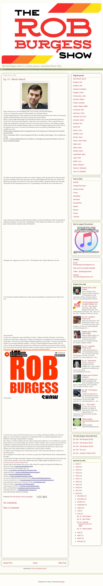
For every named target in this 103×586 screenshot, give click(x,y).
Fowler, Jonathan (79, 103)
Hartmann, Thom (78, 113)
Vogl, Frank (77, 158)
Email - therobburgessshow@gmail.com (84, 264)
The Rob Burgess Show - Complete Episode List (90, 303)
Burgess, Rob (77, 86)
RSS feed (76, 199)
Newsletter (76, 196)
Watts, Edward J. (78, 165)
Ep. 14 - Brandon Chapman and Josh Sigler (84, 524)
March (79, 538)
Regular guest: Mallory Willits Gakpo (89, 332)
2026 (77, 464)
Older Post (62, 563)
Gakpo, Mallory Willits (80, 106)
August (79, 508)
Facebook (6, 462)
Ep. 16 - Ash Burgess (84, 516)
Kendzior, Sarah (78, 120)
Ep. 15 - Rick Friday (83, 519)
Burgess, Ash (77, 82)
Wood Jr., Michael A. (80, 168)
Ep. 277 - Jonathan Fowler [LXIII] (88, 347)
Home (35, 563)
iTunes (26, 462)
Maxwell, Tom (77, 123)
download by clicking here (75, 69)
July (78, 511)
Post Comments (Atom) (39, 568)
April (79, 535)
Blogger (62, 582)
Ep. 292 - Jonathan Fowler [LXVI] (84, 453)
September (81, 505)
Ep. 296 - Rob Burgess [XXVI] (83, 439)
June (79, 514)
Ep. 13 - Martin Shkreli (84, 529)
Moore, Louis (77, 130)
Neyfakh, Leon (78, 134)
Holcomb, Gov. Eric (79, 116)
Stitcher (75, 210)
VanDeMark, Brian (79, 154)
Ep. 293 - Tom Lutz (79, 450)
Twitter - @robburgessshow (82, 271)
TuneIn (75, 213)
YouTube (76, 217)
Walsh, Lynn (77, 161)
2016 (77, 493)
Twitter (12, 462)
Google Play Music (79, 186)
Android (75, 182)
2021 (77, 479)
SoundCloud (17, 462)
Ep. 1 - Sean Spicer (88, 404)
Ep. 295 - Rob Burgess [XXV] (83, 443)
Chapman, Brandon (79, 89)
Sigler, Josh (77, 144)
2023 (77, 473)
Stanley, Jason (78, 151)
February (80, 541)
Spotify (75, 206)
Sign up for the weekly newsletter (84, 268)
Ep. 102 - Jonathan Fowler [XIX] (88, 318)
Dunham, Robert (78, 99)
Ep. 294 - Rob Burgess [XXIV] (83, 446)
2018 (77, 487)
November (81, 499)
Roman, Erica (77, 137)
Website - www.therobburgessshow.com (83, 276)
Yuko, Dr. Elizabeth (79, 171)
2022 (77, 476)
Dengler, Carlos (78, 92)
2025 (77, 467)
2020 (77, 482)
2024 (77, 470)
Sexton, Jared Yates (80, 140)
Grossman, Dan (78, 110)
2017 (77, 490)
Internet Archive (78, 189)
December (81, 496)
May (78, 532)
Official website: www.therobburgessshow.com (90, 421)
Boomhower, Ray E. (79, 79)
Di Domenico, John (79, 96)
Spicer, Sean (77, 147)
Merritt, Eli (76, 127)
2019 (77, 484)
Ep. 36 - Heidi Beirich (89, 361)
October (80, 502)
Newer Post (7, 563)
